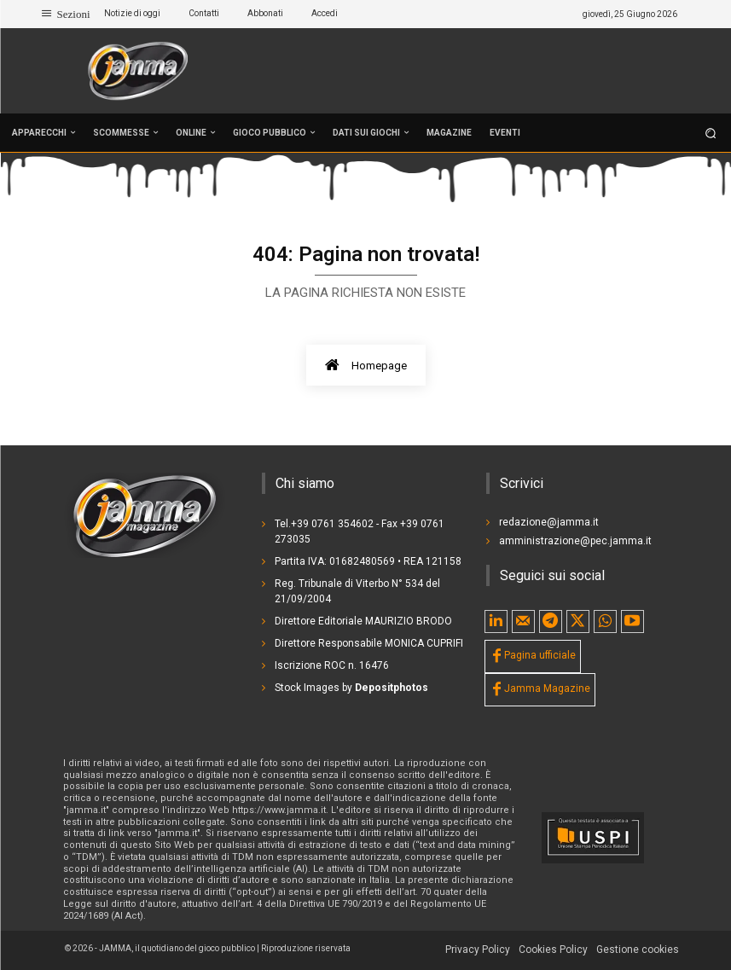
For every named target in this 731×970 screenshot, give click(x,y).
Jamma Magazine (547, 688)
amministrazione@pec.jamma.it (575, 541)
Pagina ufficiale (540, 655)
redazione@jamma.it (549, 522)
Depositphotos (391, 688)
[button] (711, 132)
